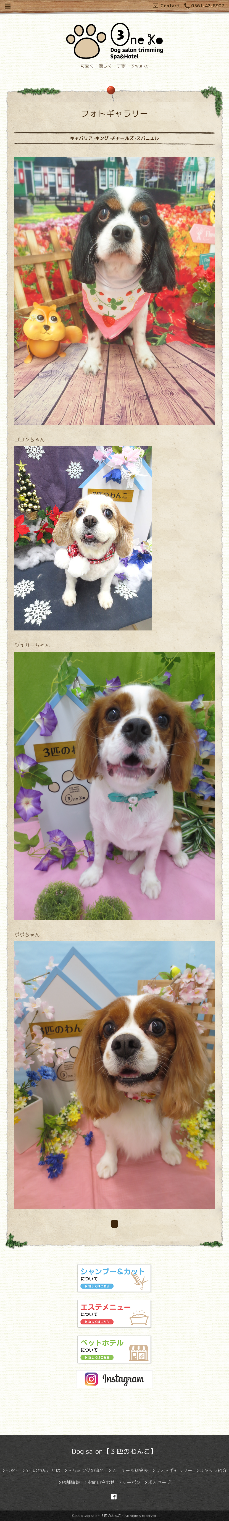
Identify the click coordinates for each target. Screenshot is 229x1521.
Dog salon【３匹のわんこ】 (114, 1451)
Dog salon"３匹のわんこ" (103, 1515)
